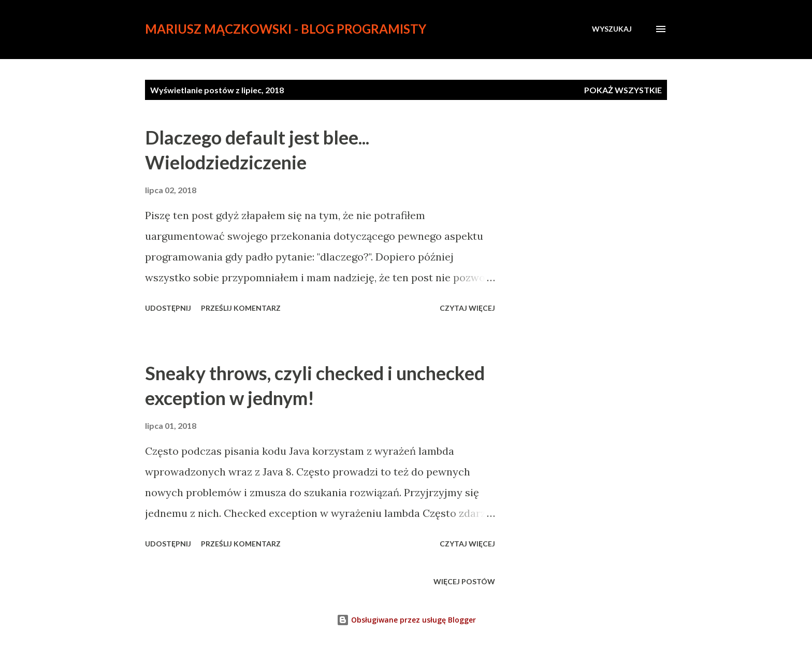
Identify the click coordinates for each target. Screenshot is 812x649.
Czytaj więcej (467, 308)
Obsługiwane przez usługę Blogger (406, 620)
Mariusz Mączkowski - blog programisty (285, 28)
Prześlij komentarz (241, 308)
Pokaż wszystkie (623, 90)
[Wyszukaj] (612, 29)
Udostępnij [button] (168, 308)
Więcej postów (464, 581)
